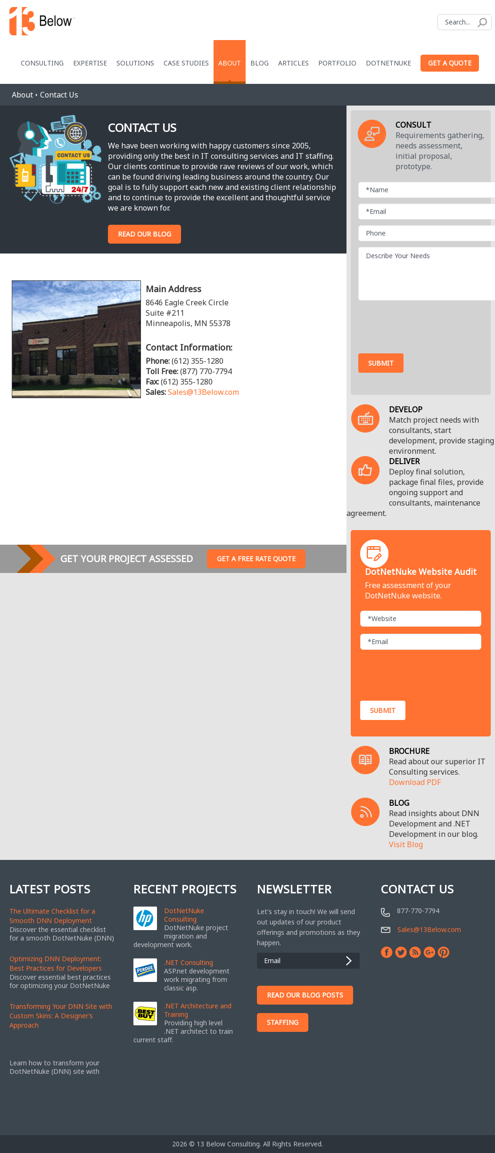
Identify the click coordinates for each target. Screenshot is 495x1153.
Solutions (135, 62)
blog (259, 62)
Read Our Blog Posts (305, 994)
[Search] (464, 22)
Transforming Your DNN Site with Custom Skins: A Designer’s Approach (60, 1016)
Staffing (282, 1022)
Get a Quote (449, 62)
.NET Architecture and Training (197, 1010)
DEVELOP (405, 409)
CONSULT (413, 125)
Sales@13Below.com (203, 392)
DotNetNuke (388, 62)
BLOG (399, 803)
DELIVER (404, 461)
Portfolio (337, 62)
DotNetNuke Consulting (184, 915)
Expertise (90, 62)
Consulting (42, 62)
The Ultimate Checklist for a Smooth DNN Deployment (52, 916)
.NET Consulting (188, 962)
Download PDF (415, 782)
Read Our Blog (144, 233)
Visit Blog (406, 844)
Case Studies (186, 62)
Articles (293, 62)
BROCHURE (409, 751)
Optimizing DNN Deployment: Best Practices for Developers (55, 963)
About (229, 62)
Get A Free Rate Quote (256, 558)
